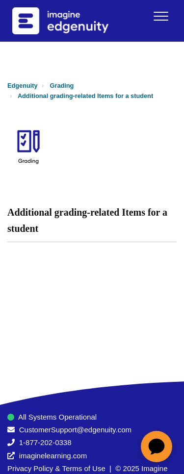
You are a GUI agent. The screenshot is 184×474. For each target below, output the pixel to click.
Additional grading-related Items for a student (85, 96)
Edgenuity (22, 85)
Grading (62, 85)
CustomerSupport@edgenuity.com (75, 429)
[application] (156, 446)
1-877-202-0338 (45, 442)
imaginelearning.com (53, 455)
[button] (161, 16)
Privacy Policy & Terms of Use (56, 468)
